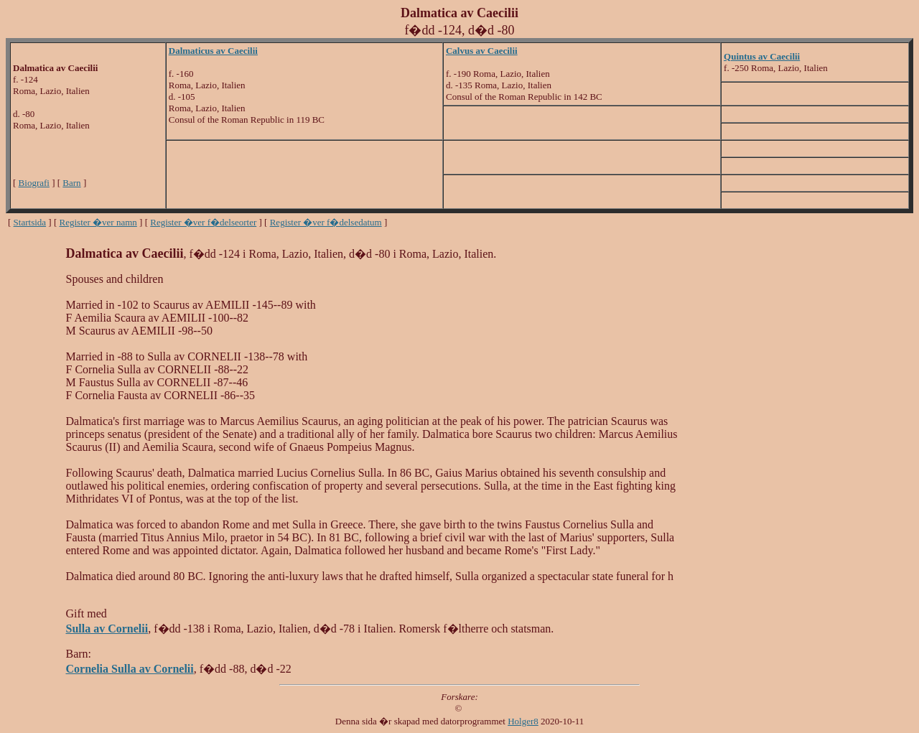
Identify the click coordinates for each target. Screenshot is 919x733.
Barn (71, 182)
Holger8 (523, 721)
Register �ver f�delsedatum (326, 222)
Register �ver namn (98, 222)
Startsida (30, 222)
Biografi (34, 182)
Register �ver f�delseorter (203, 222)
